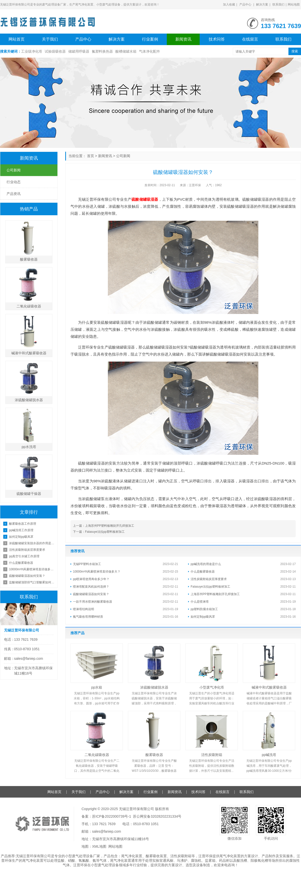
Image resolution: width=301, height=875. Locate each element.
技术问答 (217, 39)
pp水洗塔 (29, 447)
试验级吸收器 (55, 51)
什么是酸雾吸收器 (203, 571)
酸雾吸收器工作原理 (22, 523)
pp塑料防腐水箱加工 (204, 609)
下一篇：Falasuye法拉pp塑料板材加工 (99, 531)
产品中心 (245, 4)
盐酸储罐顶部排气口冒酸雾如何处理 (32, 582)
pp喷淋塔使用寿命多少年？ (91, 579)
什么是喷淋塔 (200, 601)
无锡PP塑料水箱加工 (87, 564)
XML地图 (99, 846)
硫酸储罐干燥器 (29, 494)
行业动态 (14, 182)
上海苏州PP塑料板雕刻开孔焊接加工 (215, 594)
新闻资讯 (183, 39)
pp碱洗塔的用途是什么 (206, 564)
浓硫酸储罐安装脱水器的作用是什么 (32, 543)
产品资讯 (14, 194)
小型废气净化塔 (211, 687)
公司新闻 (123, 156)
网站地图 (294, 4)
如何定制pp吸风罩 (203, 616)
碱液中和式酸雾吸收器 (269, 687)
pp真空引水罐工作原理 (24, 556)
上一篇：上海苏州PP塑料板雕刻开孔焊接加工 (103, 525)
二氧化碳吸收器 (97, 755)
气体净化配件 (149, 51)
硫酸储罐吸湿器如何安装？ (91, 594)
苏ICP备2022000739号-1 (111, 816)
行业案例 (150, 39)
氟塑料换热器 (102, 51)
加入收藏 (229, 4)
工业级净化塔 (31, 51)
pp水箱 (96, 687)
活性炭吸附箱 (211, 755)
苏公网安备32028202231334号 (157, 816)
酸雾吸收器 (154, 755)
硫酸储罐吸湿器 (144, 199)
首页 (90, 156)
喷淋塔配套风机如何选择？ (91, 586)
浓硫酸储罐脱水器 (154, 687)
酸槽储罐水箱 (125, 51)
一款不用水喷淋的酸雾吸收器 (92, 601)
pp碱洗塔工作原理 (21, 530)
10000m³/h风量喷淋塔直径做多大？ (96, 571)
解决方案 (262, 4)
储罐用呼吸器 (78, 51)
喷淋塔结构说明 (83, 609)
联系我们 (278, 4)
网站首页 (17, 39)
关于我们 (50, 39)
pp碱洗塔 (269, 755)
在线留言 (250, 39)
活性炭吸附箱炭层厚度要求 (209, 579)
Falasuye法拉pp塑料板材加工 (210, 586)
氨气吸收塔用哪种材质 (88, 616)
